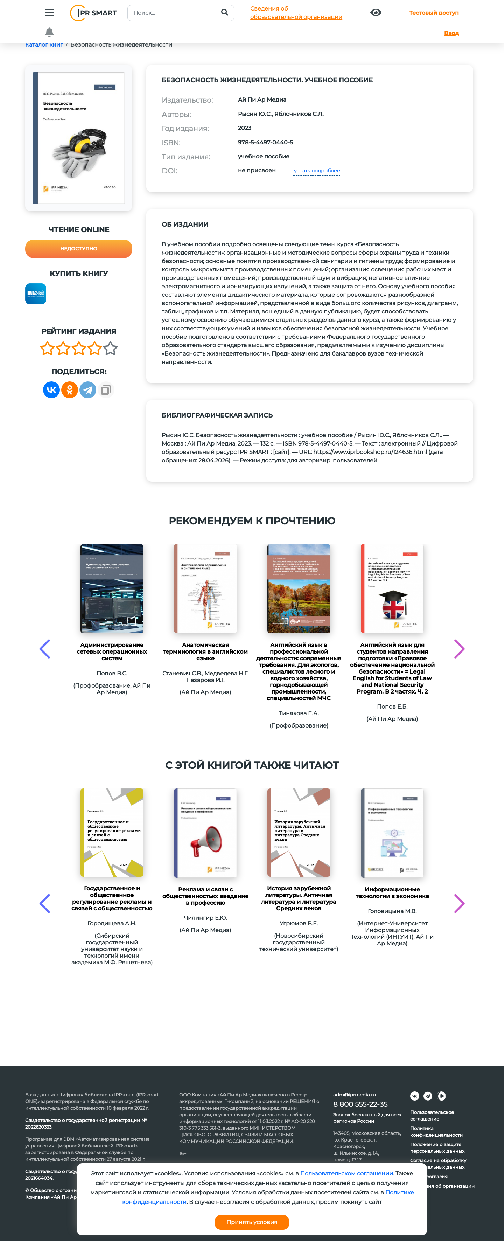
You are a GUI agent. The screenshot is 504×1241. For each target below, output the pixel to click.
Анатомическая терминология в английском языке (205, 652)
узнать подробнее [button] (316, 170)
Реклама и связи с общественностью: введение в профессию (205, 896)
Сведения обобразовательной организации (296, 12)
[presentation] (44, 649)
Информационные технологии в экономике (392, 892)
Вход (451, 33)
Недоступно (78, 249)
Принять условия (252, 1222)
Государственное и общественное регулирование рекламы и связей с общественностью (111, 898)
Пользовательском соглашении (346, 1173)
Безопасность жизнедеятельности (121, 44)
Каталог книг (44, 44)
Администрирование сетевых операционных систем (112, 652)
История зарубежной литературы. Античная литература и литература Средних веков (298, 898)
